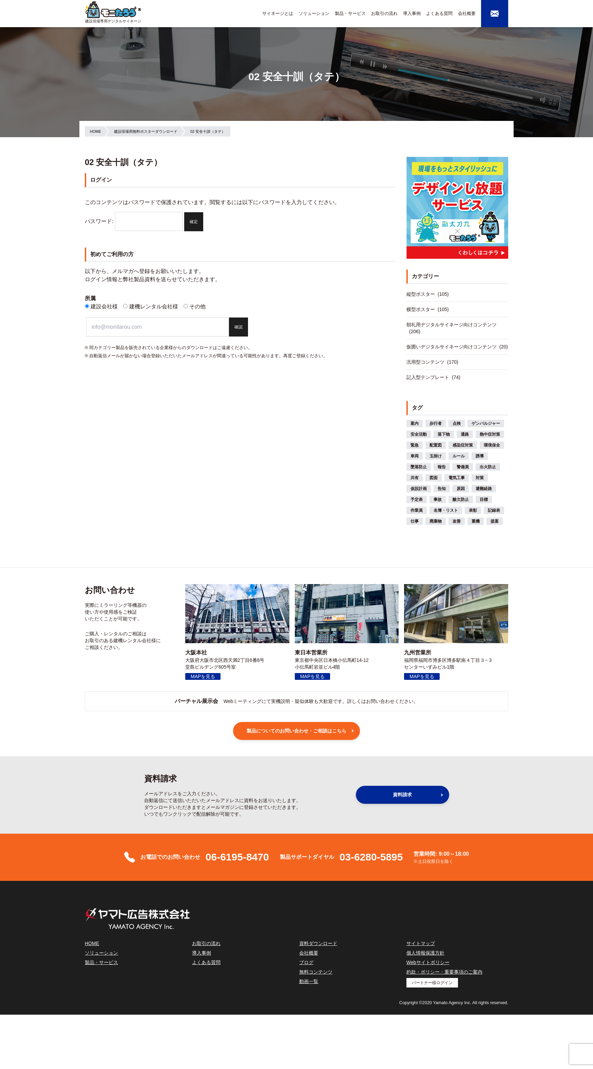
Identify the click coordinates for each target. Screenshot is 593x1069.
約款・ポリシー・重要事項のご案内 (444, 972)
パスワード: (134, 221)
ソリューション (314, 13)
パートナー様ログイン (432, 982)
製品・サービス (350, 13)
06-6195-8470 (237, 857)
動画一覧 (308, 981)
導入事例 (412, 13)
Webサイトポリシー (427, 962)
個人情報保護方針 (425, 953)
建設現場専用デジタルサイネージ (113, 21)
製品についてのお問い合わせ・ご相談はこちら (296, 730)
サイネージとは (277, 13)
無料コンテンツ (315, 972)
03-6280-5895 (371, 857)
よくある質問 (439, 13)
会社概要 (467, 13)
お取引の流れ (384, 13)
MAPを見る (203, 676)
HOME (92, 943)
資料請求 (402, 794)
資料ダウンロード (318, 943)
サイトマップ (420, 943)
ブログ (306, 962)
